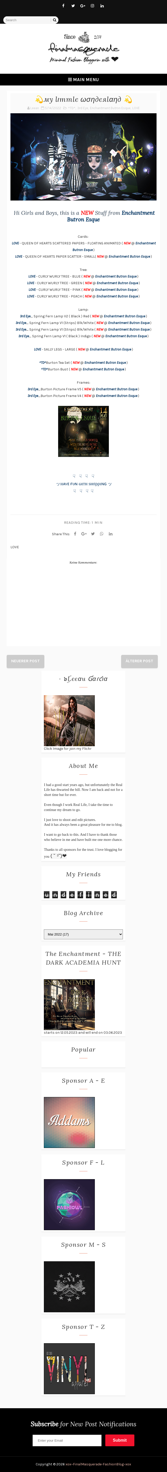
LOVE (136, 108)
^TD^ (71, 108)
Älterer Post (139, 660)
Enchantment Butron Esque (110, 108)
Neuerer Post (25, 660)
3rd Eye (82, 108)
